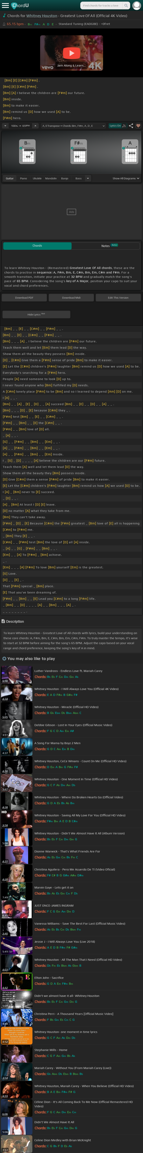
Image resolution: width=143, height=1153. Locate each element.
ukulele (37, 178)
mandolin (51, 178)
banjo (64, 178)
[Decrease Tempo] (5, 126)
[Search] (125, 5)
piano (23, 178)
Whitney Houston (41, 16)
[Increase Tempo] (35, 126)
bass (79, 178)
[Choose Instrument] (88, 178)
